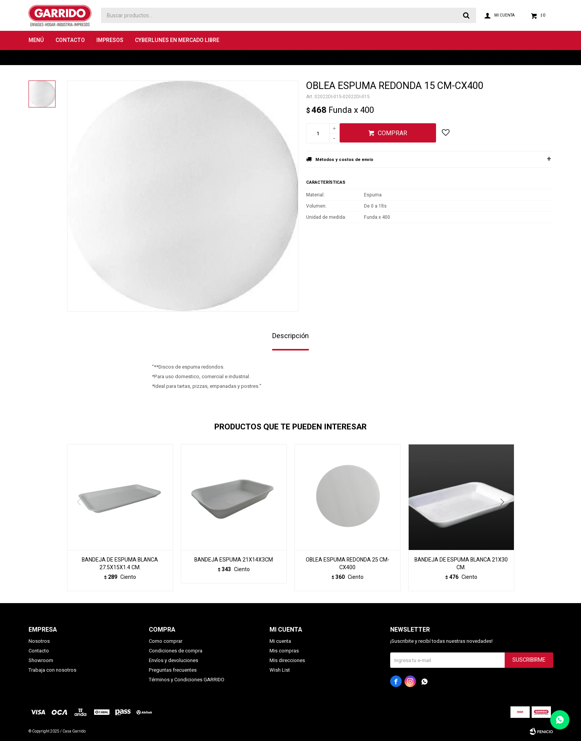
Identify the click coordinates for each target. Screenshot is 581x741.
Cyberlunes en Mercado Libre (177, 40)
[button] (505, 517)
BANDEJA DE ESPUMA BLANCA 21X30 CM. (461, 564)
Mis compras (284, 650)
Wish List (279, 670)
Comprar (392, 133)
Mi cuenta (280, 641)
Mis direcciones (287, 660)
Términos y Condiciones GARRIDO (186, 679)
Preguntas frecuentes (173, 670)
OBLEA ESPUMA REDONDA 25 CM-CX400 (347, 564)
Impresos (109, 40)
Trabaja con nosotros (52, 670)
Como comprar (165, 641)
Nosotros (39, 641)
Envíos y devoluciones (173, 660)
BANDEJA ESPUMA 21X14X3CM (233, 560)
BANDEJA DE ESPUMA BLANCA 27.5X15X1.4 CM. (120, 564)
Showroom (41, 660)
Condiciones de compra (175, 650)
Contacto (70, 40)
